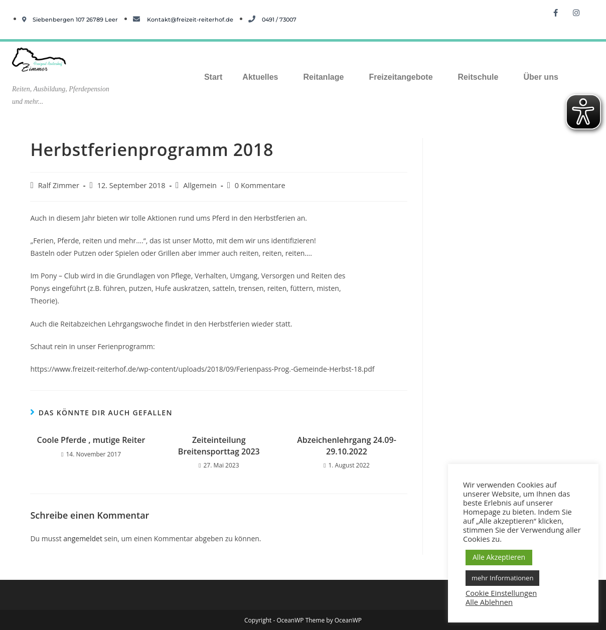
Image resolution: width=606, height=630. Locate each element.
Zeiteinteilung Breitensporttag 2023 (219, 445)
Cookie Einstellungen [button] (501, 592)
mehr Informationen (502, 577)
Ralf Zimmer (58, 185)
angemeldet (82, 538)
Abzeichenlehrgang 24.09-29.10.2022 (346, 445)
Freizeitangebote (400, 77)
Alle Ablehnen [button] (489, 601)
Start (213, 77)
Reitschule (478, 77)
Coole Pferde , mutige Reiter (91, 439)
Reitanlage (323, 77)
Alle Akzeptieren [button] (499, 557)
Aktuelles (260, 77)
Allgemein (200, 185)
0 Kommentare (260, 185)
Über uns (540, 77)
